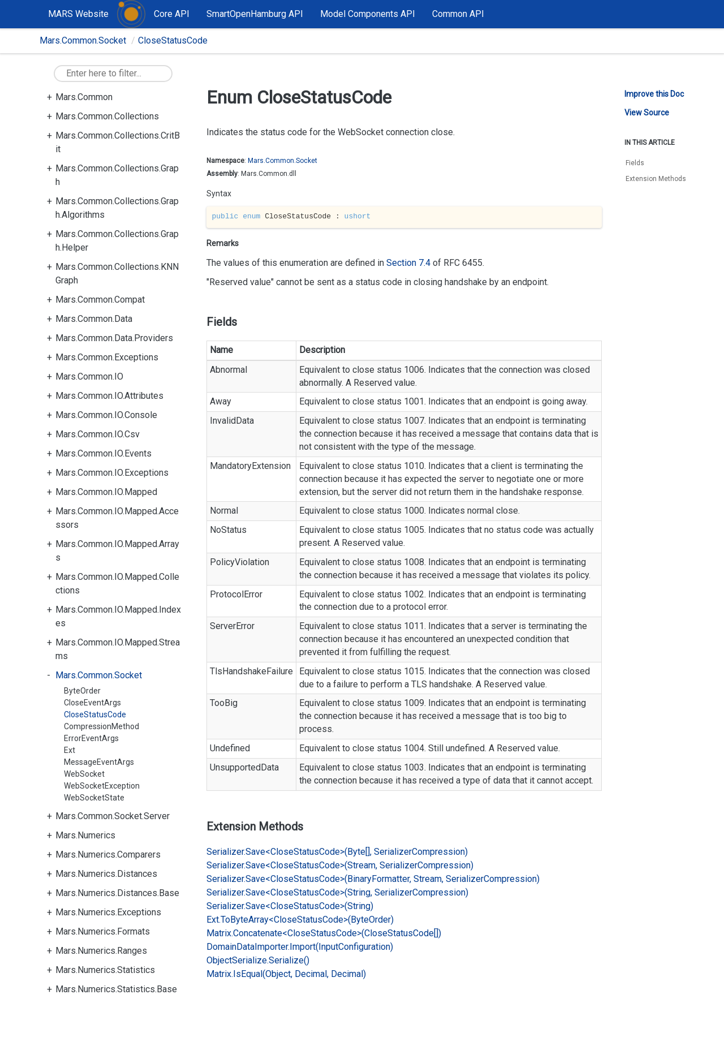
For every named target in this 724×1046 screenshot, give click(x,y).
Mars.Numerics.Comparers (108, 854)
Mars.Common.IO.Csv (97, 434)
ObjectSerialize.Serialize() (257, 960)
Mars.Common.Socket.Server (112, 816)
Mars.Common (84, 97)
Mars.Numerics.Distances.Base (117, 893)
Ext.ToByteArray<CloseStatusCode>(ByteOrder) (300, 919)
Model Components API (367, 13)
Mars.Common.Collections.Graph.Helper (117, 241)
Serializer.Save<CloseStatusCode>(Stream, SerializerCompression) (339, 865)
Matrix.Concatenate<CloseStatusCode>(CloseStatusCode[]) (323, 933)
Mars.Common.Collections (107, 116)
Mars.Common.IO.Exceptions (112, 472)
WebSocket (84, 773)
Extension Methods (656, 179)
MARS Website (78, 13)
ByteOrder (82, 690)
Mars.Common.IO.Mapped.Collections (117, 583)
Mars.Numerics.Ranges (101, 950)
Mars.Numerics (85, 835)
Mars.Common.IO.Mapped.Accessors (117, 518)
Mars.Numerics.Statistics (105, 970)
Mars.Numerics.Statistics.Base (116, 989)
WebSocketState (94, 797)
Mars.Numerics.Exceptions (108, 912)
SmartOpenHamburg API (254, 13)
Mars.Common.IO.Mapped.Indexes (118, 616)
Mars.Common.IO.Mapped (106, 492)
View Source (646, 112)
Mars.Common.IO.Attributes (109, 395)
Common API (458, 13)
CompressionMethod (101, 726)
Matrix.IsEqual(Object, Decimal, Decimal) (286, 973)
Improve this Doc (654, 93)
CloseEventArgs (92, 702)
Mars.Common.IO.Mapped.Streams (117, 649)
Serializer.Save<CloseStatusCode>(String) (289, 906)
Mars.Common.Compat (100, 299)
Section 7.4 (409, 262)
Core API (171, 13)
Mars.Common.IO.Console (106, 415)
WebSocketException (102, 785)
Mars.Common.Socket (83, 40)
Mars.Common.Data (93, 318)
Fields (635, 163)
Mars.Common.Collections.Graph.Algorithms (117, 208)
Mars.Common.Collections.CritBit (117, 142)
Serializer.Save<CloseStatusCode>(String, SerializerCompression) (337, 892)
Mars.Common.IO (89, 376)
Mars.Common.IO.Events (103, 453)
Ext (69, 750)
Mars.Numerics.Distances (106, 873)
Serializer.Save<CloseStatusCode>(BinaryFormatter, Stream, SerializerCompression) (373, 878)
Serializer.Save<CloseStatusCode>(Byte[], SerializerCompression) (337, 851)
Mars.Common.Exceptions (106, 357)
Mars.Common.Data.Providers (114, 338)
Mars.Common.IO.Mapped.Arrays (117, 551)
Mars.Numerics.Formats (102, 931)
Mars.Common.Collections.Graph (117, 175)
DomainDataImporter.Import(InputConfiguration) (299, 946)
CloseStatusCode (173, 40)
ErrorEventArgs (91, 738)
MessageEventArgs (99, 762)
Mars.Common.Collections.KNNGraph (117, 273)
